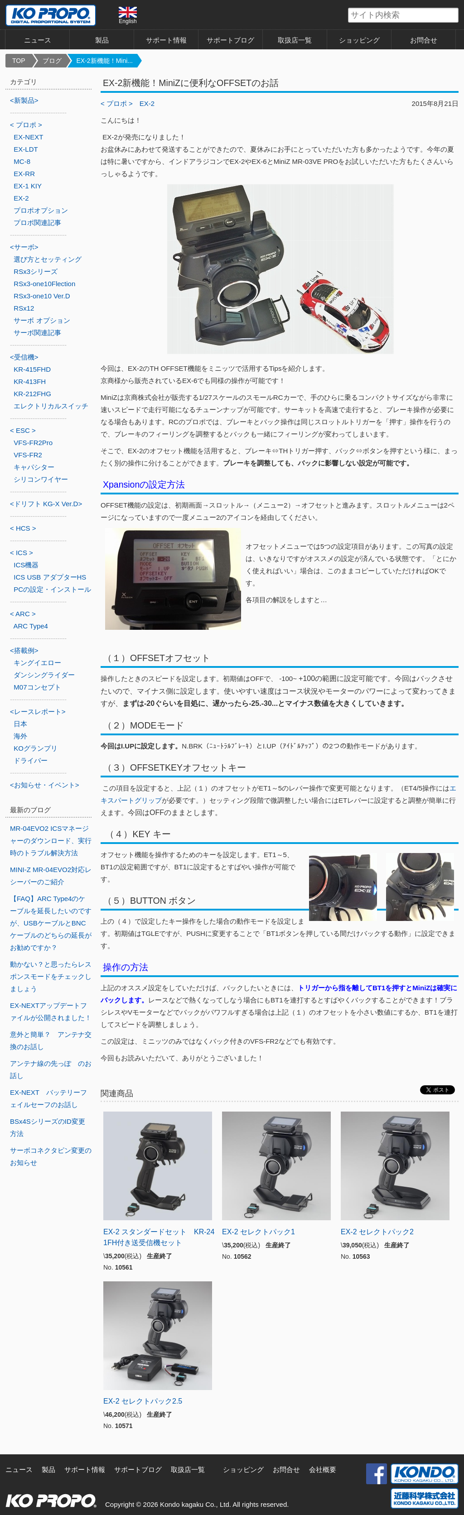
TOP (18, 60)
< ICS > (21, 552)
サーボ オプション (42, 320)
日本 (20, 724)
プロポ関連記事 (37, 222)
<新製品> (24, 100)
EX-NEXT (28, 137)
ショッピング (359, 40)
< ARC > (23, 614)
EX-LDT (26, 149)
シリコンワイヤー (41, 479)
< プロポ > (117, 103)
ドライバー (31, 760)
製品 (102, 40)
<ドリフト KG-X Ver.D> (46, 504)
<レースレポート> (38, 711)
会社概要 (322, 1469)
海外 (20, 736)
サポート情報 (166, 40)
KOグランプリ (36, 748)
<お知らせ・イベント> (44, 785)
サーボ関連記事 (37, 332)
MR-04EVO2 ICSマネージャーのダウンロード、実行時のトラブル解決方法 (51, 841)
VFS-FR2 (28, 455)
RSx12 (24, 308)
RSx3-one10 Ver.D (42, 296)
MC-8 (22, 161)
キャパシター (34, 467)
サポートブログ (230, 40)
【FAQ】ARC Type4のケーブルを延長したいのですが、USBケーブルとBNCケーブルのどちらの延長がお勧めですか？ (51, 923)
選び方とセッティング (48, 259)
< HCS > (23, 528)
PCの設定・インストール (52, 589)
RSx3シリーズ (36, 271)
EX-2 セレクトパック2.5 (142, 1401)
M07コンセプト (37, 687)
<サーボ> (24, 247)
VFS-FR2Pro (33, 442)
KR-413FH (30, 381)
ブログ (52, 60)
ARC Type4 (31, 626)
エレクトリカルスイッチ (51, 406)
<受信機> (24, 357)
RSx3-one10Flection (44, 284)
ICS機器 (26, 565)
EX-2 (147, 103)
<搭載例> (24, 650)
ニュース (37, 40)
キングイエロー (37, 662)
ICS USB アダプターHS (50, 577)
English (128, 15)
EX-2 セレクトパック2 (377, 1232)
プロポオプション (41, 210)
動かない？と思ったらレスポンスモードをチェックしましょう (51, 976)
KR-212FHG (32, 394)
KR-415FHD (32, 369)
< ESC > (23, 430)
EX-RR (24, 173)
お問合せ (423, 40)
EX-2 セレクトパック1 (258, 1232)
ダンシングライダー (44, 675)
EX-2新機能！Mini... (105, 60)
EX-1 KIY (28, 186)
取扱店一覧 (295, 40)
